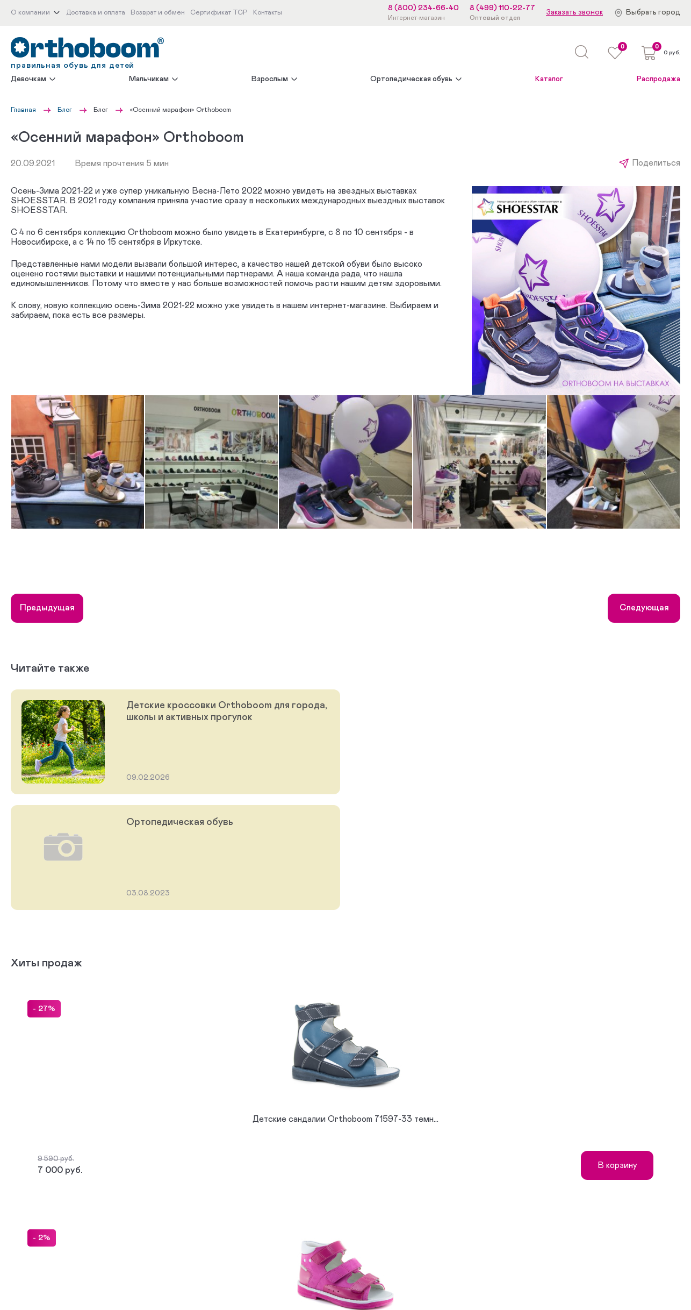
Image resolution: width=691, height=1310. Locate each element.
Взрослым (269, 79)
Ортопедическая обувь (411, 79)
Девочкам (28, 79)
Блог (64, 109)
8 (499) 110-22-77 (502, 8)
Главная (23, 109)
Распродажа (658, 79)
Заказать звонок (574, 12)
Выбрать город (653, 12)
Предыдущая (47, 607)
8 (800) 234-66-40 (423, 8)
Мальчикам (149, 79)
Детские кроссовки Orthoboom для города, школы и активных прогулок (226, 711)
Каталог (549, 79)
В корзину (617, 1165)
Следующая (644, 607)
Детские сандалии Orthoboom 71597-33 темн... (345, 1119)
